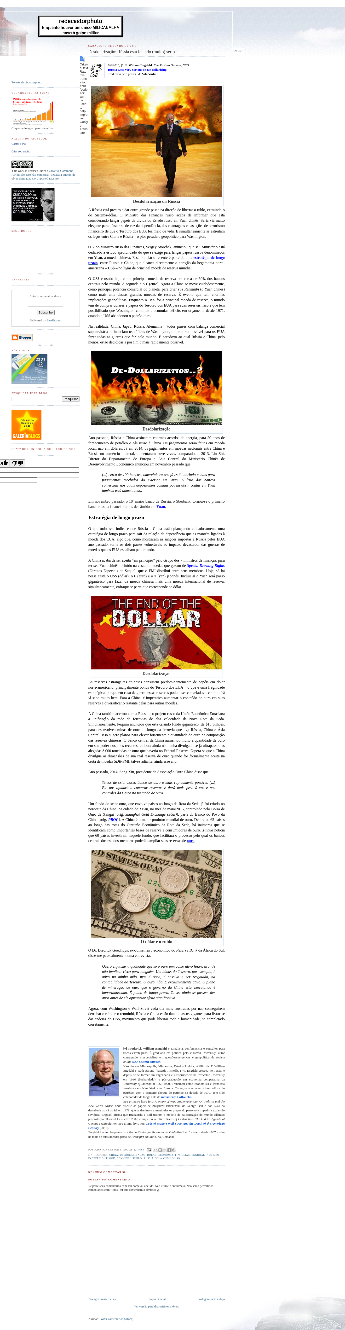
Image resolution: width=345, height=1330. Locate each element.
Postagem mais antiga (211, 1299)
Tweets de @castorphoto (27, 82)
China (113, 1155)
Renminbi (124, 1158)
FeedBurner (54, 320)
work (21, 171)
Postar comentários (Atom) (116, 1319)
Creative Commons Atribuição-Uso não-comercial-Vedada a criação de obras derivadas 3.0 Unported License (43, 174)
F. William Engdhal (190, 1155)
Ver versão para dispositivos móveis (156, 1306)
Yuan (176, 1158)
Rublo (137, 1158)
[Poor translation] (17, 463)
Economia (165, 1155)
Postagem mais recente (102, 1299)
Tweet (238, 51)
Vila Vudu (163, 1158)
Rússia (149, 1158)
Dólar (152, 1155)
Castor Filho (19, 143)
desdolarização (132, 1155)
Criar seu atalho (21, 151)
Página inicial (157, 1299)
